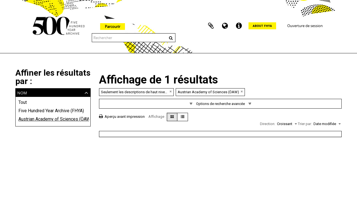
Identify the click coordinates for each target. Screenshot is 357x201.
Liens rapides (239, 26)
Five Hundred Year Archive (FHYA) (51, 110)
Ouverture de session (305, 25)
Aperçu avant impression (122, 116)
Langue (225, 26)
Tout (22, 102)
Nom (22, 92)
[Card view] (172, 117)
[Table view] (182, 117)
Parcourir (112, 26)
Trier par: (305, 124)
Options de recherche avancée (220, 104)
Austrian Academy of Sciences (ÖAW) (53, 119)
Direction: (267, 124)
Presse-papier (211, 26)
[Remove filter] (171, 91)
